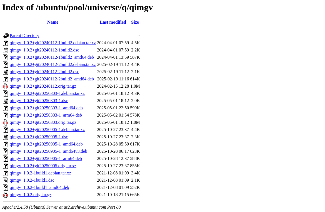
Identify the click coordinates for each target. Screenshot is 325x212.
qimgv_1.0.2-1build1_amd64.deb (39, 187)
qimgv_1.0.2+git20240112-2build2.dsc (44, 71)
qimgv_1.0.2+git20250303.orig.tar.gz (43, 122)
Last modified (113, 22)
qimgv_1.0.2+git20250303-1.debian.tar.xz (47, 93)
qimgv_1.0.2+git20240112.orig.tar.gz (43, 86)
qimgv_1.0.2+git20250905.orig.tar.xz (43, 165)
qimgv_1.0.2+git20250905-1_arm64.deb (46, 158)
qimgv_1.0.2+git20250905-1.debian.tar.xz (47, 129)
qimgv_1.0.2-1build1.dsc (32, 180)
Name (52, 22)
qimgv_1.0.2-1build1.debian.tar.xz (40, 173)
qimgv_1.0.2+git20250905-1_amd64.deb (46, 144)
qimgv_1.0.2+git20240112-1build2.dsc (44, 50)
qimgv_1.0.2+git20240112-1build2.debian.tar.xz (53, 42)
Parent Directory (24, 35)
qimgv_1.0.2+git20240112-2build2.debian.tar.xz (53, 64)
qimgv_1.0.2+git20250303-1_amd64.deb (46, 107)
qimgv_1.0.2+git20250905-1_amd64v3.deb (48, 151)
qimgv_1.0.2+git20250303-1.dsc (39, 100)
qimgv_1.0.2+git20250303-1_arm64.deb (46, 115)
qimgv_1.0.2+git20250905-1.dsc (39, 136)
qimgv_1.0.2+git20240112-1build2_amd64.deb (52, 57)
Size (135, 22)
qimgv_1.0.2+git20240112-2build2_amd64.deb (52, 79)
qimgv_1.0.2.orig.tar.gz (30, 194)
